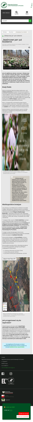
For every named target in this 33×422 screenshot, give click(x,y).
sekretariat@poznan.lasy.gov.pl (8, 367)
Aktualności (11, 32)
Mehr (11, 410)
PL (31, 7)
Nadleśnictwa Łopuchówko (17, 347)
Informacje (5, 32)
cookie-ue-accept (23, 413)
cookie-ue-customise (22, 416)
